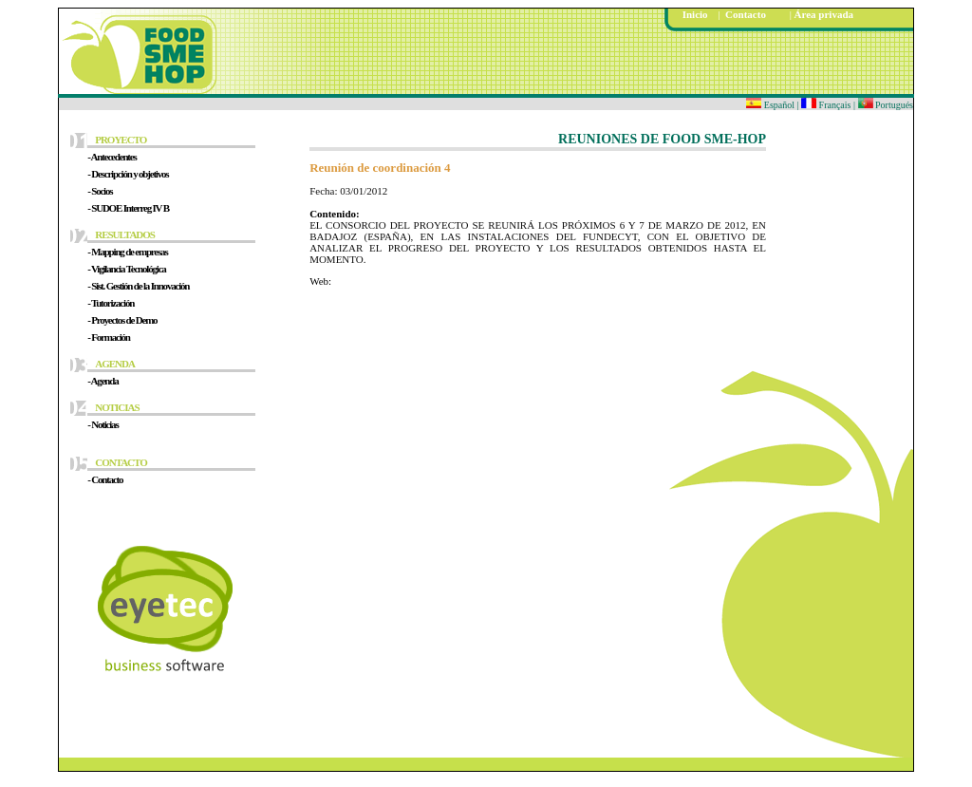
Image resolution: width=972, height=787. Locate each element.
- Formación (108, 337)
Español (770, 105)
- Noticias (102, 424)
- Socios (99, 191)
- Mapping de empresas (127, 251)
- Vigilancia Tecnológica (126, 268)
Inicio (695, 14)
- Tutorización (110, 303)
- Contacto (104, 479)
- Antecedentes (111, 156)
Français (827, 105)
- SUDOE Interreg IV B (128, 208)
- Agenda (102, 380)
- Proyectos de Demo (122, 320)
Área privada (823, 14)
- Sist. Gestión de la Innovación (138, 285)
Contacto (744, 14)
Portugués (886, 105)
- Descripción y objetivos (127, 173)
